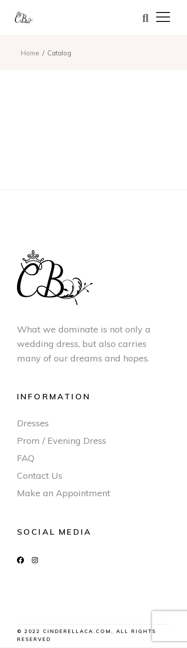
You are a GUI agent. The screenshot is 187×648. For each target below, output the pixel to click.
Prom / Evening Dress (61, 440)
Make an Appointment (63, 493)
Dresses (33, 423)
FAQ (25, 458)
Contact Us (39, 475)
